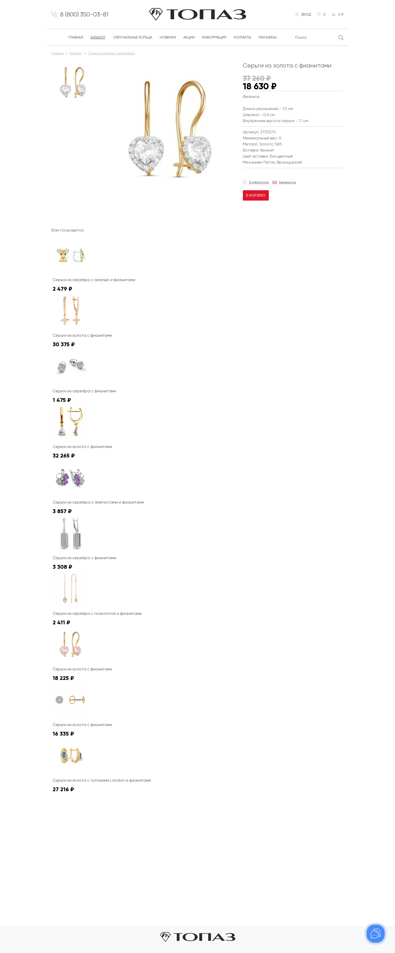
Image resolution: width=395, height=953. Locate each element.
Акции (188, 37)
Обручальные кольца (132, 37)
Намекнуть (287, 182)
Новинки (168, 37)
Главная (75, 37)
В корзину (256, 195)
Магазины (268, 37)
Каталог (98, 37)
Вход (306, 14)
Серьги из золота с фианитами (111, 53)
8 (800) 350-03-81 (84, 14)
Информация (214, 37)
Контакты (242, 37)
